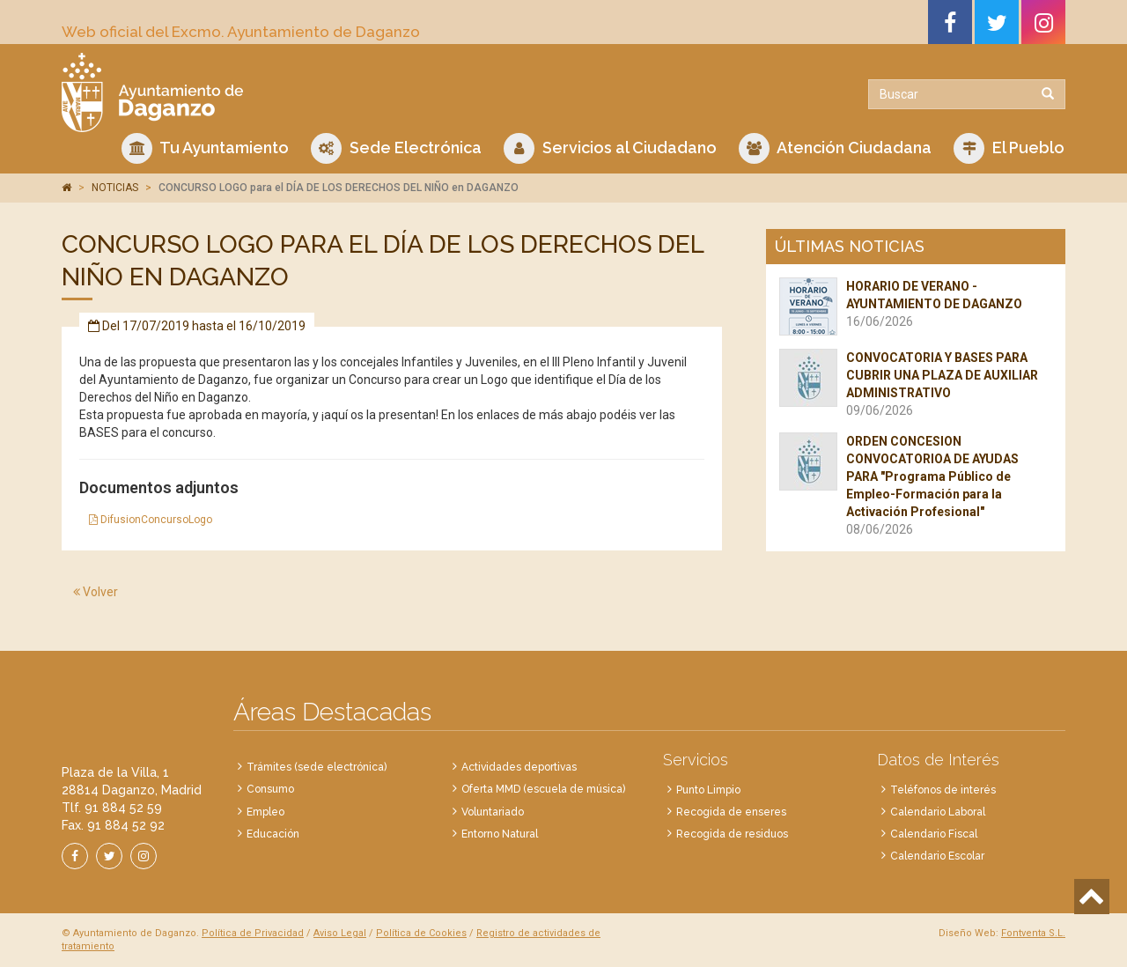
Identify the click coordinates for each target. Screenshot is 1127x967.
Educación (273, 834)
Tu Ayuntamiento (205, 148)
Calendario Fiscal (933, 834)
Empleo (265, 812)
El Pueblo (1009, 148)
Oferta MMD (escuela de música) (543, 789)
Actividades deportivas (519, 767)
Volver (95, 592)
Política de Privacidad (253, 933)
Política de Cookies (421, 933)
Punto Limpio (708, 790)
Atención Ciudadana (835, 148)
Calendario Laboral (937, 812)
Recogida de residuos (732, 834)
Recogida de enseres (731, 812)
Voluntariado (492, 812)
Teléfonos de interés (943, 790)
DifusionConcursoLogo (150, 519)
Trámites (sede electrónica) (317, 767)
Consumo (270, 789)
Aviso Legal (339, 933)
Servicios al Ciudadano (610, 148)
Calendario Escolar (937, 856)
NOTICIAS (115, 187)
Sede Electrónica (396, 148)
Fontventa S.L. (1033, 933)
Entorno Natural (499, 834)
